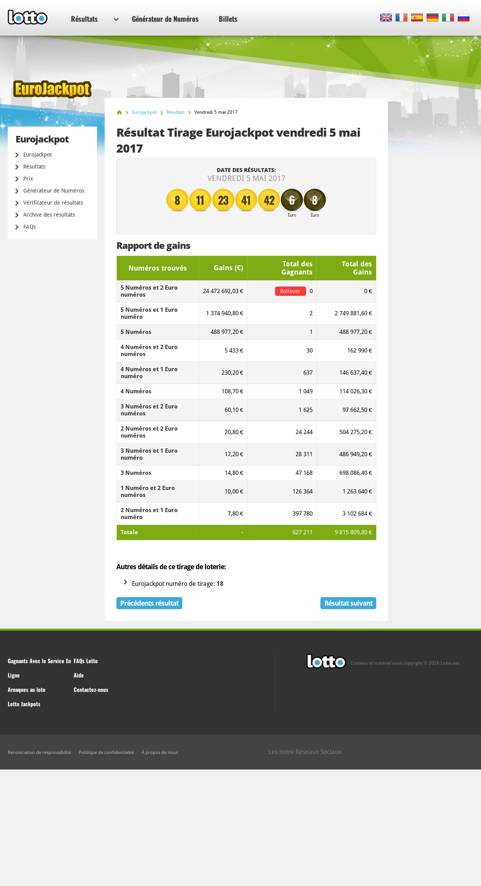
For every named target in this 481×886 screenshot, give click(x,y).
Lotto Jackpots (24, 704)
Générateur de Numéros (165, 19)
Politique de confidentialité (106, 752)
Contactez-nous (91, 689)
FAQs (29, 227)
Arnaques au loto (26, 689)
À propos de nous (160, 752)
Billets (228, 19)
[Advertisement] (240, 827)
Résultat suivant (348, 603)
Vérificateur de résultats (53, 203)
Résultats (95, 19)
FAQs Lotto (86, 661)
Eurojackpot (37, 154)
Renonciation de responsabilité (39, 752)
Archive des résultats (49, 215)
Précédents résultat (149, 603)
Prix (28, 178)
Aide (79, 675)
